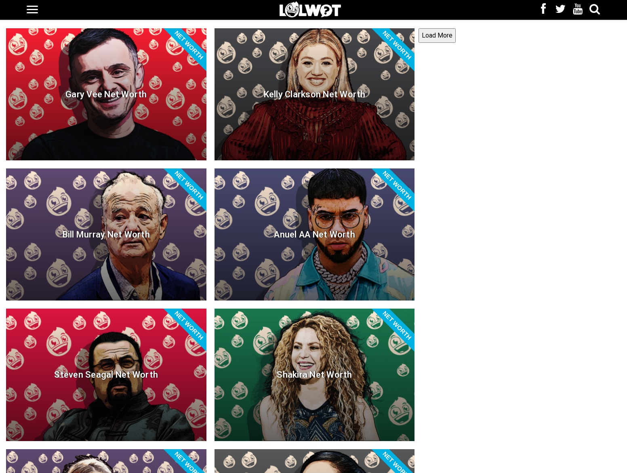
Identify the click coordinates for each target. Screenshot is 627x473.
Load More (20, 457)
